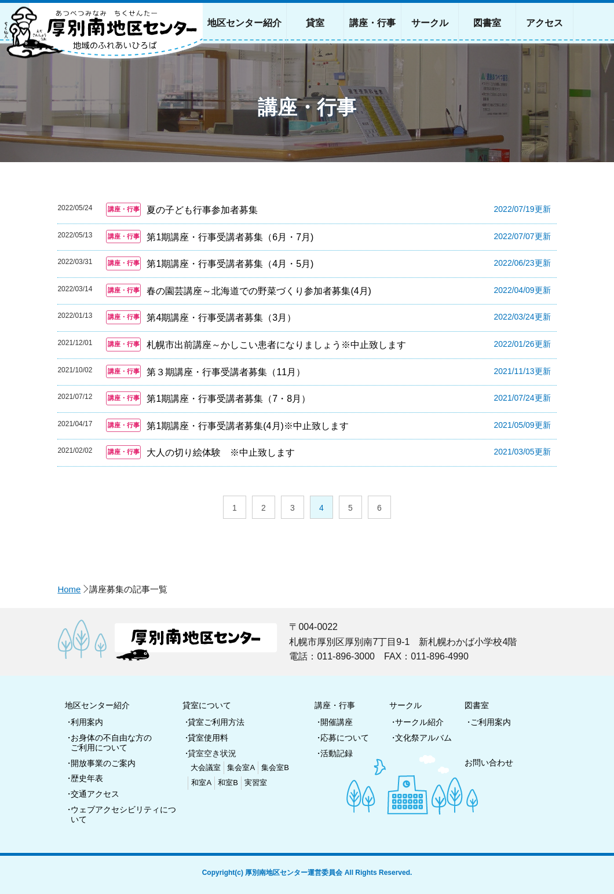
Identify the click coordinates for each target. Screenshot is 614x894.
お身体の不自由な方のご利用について (111, 742)
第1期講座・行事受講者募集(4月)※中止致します (247, 426)
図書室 (477, 705)
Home (69, 589)
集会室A (241, 767)
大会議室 (206, 767)
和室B (228, 782)
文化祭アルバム (423, 737)
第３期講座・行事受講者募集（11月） (226, 372)
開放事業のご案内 (103, 763)
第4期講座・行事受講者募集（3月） (221, 318)
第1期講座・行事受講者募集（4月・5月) (230, 264)
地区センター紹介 (97, 705)
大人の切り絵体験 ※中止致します (221, 452)
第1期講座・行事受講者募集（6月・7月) (230, 237)
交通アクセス (95, 793)
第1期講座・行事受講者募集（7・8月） (228, 399)
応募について (344, 737)
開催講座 (336, 722)
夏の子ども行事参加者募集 (202, 210)
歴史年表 (87, 778)
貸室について (206, 705)
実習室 (255, 782)
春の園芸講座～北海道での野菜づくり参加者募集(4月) (259, 291)
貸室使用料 (208, 737)
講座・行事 (335, 705)
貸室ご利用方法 (216, 722)
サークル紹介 (419, 722)
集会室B (275, 767)
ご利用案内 (490, 722)
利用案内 (87, 722)
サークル (405, 705)
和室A (201, 782)
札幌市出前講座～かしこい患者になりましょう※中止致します (276, 345)
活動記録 (336, 753)
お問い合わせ (489, 762)
